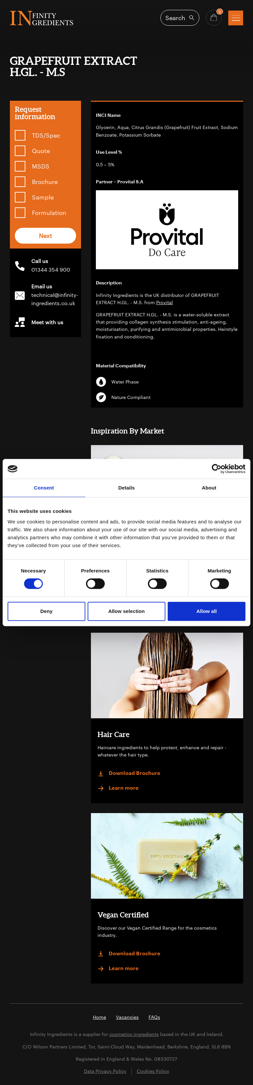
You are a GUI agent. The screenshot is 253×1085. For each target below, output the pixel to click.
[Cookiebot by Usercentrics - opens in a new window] (216, 469)
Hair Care (113, 734)
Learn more (118, 788)
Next (45, 235)
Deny (46, 611)
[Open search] (179, 18)
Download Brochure (129, 773)
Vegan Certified (123, 915)
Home (99, 1017)
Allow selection (126, 611)
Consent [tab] (44, 487)
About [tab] (209, 487)
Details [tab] (126, 487)
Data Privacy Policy (105, 1071)
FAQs (154, 1017)
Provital (164, 302)
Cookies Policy (153, 1071)
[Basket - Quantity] (214, 18)
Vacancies (127, 1017)
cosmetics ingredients (134, 1034)
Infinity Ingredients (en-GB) (41, 18)
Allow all (206, 611)
